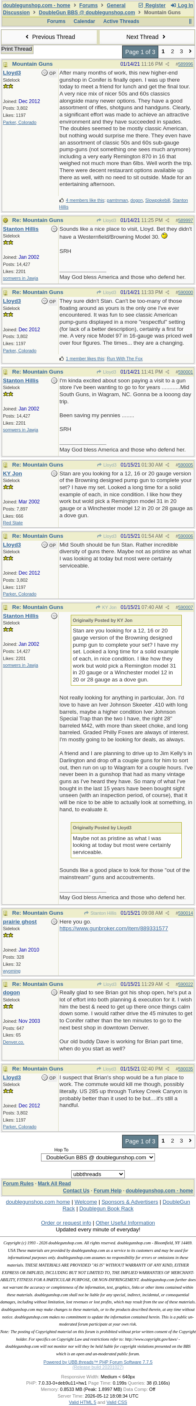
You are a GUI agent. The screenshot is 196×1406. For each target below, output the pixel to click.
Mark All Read (54, 1184)
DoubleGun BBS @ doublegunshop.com (87, 12)
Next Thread (147, 37)
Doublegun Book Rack (106, 1208)
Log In (181, 5)
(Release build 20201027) (98, 1367)
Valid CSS (116, 1402)
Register (151, 5)
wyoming (12, 970)
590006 (185, 536)
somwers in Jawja (20, 278)
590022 (185, 984)
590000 (185, 292)
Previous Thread (49, 37)
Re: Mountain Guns (37, 220)
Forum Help (108, 1191)
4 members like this (85, 200)
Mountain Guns (32, 64)
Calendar (84, 21)
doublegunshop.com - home (36, 5)
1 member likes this (85, 358)
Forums (88, 5)
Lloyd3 (106, 220)
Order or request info (66, 1223)
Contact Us (76, 1191)
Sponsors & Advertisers (129, 1202)
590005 (185, 464)
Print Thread (16, 49)
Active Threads (121, 21)
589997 (185, 220)
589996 (185, 64)
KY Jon (105, 607)
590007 (185, 607)
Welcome (86, 1202)
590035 (185, 1068)
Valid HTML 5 (82, 1402)
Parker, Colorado (19, 122)
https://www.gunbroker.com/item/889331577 (113, 928)
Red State (13, 522)
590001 (185, 371)
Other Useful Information (125, 1223)
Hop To (61, 1149)
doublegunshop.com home (38, 1202)
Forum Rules (18, 1184)
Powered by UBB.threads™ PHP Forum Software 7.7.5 (98, 1362)
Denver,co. (13, 1042)
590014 (185, 913)
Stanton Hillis (100, 913)
